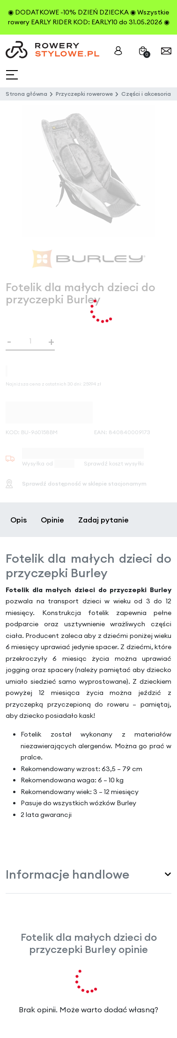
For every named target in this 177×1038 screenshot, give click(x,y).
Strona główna (26, 93)
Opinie (52, 519)
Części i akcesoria (146, 93)
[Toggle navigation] (13, 75)
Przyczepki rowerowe (84, 93)
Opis (18, 519)
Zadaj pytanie (103, 519)
